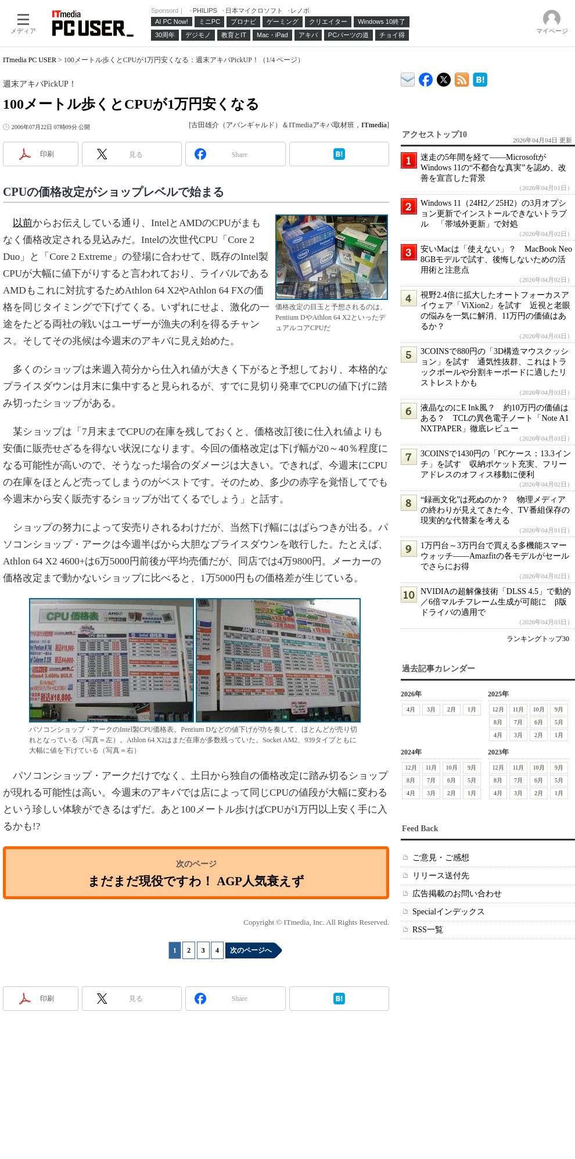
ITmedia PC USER (29, 60)
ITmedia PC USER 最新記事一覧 (462, 78)
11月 (518, 709)
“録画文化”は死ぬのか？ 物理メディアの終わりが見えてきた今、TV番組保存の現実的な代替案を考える (495, 510)
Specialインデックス (448, 911)
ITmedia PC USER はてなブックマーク (480, 78)
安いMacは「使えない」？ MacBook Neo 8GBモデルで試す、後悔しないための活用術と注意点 (496, 259)
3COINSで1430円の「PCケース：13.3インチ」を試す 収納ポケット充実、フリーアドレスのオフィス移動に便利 (496, 464)
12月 (498, 709)
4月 (411, 709)
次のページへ (251, 950)
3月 (431, 709)
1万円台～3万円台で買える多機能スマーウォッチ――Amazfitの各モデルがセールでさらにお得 (495, 556)
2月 (451, 709)
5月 (559, 722)
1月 (472, 709)
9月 (559, 709)
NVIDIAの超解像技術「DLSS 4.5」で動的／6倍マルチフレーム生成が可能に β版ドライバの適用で (496, 602)
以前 (23, 222)
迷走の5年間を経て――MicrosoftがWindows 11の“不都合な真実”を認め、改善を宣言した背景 (493, 168)
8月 (498, 722)
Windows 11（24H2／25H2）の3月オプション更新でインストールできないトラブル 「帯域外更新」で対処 (494, 213)
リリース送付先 (440, 875)
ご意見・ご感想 (440, 857)
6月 (538, 722)
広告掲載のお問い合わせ (457, 893)
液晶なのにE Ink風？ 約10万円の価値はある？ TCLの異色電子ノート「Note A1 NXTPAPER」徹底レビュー (495, 418)
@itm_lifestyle (444, 77)
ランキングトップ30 (537, 639)
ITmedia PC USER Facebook (426, 77)
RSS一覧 (427, 929)
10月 (539, 709)
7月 (518, 722)
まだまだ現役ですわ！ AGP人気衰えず (196, 881)
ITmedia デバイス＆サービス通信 (408, 78)
